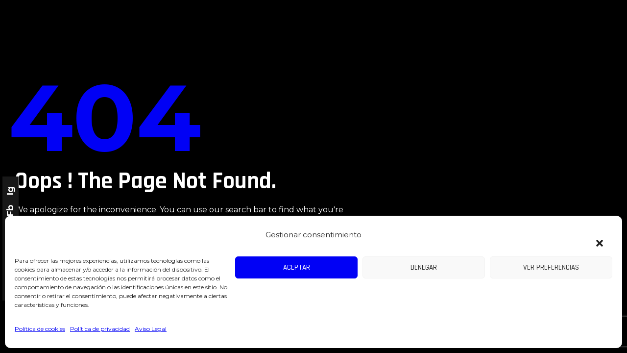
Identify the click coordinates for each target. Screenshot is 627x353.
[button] (595, 237)
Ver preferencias (551, 267)
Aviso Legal (151, 328)
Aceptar (296, 267)
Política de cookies (40, 328)
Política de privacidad (100, 328)
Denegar (423, 267)
